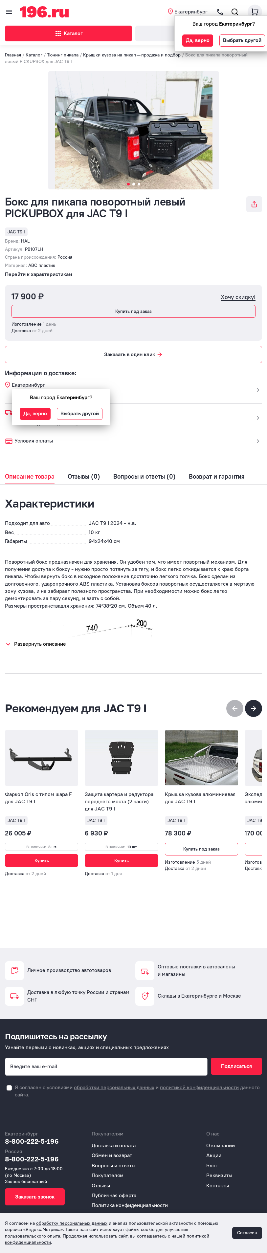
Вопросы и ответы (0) (144, 476)
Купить (41, 860)
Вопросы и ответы (113, 1165)
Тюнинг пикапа (62, 55)
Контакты (217, 1185)
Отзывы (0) (84, 476)
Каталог (68, 33)
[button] (253, 708)
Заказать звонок (35, 1197)
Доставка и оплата (114, 1145)
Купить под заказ (133, 311)
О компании (220, 1145)
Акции (213, 1155)
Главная (13, 55)
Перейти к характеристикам (38, 274)
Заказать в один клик (133, 354)
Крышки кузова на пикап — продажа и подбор (132, 55)
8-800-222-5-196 (32, 1141)
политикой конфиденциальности (199, 1087)
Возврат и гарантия (217, 476)
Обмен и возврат (112, 1155)
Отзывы (101, 1185)
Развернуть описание (40, 644)
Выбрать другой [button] (242, 40)
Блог (212, 1165)
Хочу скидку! (238, 297)
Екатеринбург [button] (191, 12)
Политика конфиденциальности (130, 1205)
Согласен (247, 1233)
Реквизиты (219, 1175)
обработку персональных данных (71, 1223)
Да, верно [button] (198, 40)
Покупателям (107, 1175)
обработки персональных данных (114, 1087)
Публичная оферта (114, 1195)
